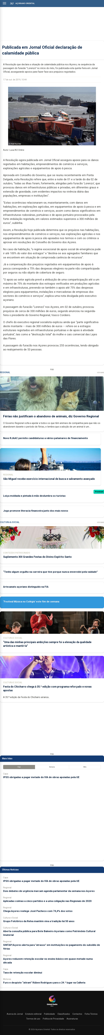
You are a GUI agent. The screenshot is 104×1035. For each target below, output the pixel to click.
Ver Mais (100, 373)
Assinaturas (72, 1019)
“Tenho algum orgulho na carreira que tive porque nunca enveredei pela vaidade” (50, 571)
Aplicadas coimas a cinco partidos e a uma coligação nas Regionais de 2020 (47, 901)
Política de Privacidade (53, 1019)
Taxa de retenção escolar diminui (22, 972)
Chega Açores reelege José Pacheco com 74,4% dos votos (37, 911)
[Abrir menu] (4, 3)
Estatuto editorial (33, 1014)
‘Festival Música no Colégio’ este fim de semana (31, 601)
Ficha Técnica (91, 1014)
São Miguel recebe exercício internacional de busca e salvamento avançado (49, 478)
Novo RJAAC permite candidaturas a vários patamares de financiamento (45, 438)
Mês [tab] (84, 767)
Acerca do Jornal (15, 1014)
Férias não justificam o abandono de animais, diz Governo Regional (51, 416)
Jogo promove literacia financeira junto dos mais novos (35, 510)
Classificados (63, 1014)
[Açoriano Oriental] (52, 1007)
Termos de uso (33, 1019)
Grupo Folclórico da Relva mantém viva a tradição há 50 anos (38, 921)
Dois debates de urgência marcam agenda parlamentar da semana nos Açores (49, 891)
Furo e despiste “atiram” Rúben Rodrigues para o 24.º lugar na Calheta (44, 982)
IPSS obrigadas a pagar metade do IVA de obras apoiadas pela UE (41, 777)
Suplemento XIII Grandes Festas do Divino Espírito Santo (37, 556)
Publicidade (49, 1014)
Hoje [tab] (19, 767)
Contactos (77, 1014)
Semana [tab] (52, 767)
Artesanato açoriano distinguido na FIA (25, 586)
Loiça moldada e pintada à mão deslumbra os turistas (34, 495)
